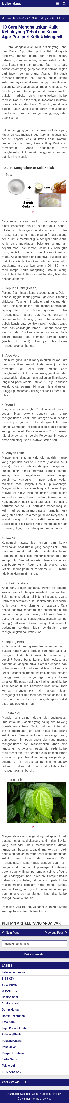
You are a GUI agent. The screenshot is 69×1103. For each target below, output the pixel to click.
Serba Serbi (9, 1059)
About (35, 1093)
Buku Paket (9, 985)
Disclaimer (24, 1098)
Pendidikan (9, 1047)
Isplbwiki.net (11, 4)
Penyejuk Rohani (13, 1053)
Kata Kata (8, 1022)
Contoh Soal (10, 997)
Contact (46, 1093)
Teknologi (8, 1065)
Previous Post (54, 932)
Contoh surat (10, 1003)
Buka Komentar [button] (34, 954)
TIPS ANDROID (12, 1072)
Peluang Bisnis (11, 1034)
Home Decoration (13, 1016)
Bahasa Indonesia (13, 972)
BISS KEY (8, 978)
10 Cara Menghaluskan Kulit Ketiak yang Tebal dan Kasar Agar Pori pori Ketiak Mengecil (32, 31)
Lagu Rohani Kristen (15, 1028)
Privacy (57, 1093)
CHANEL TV (9, 991)
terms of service (41, 1098)
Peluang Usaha (12, 1040)
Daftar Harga (10, 1009)
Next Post (12, 932)
